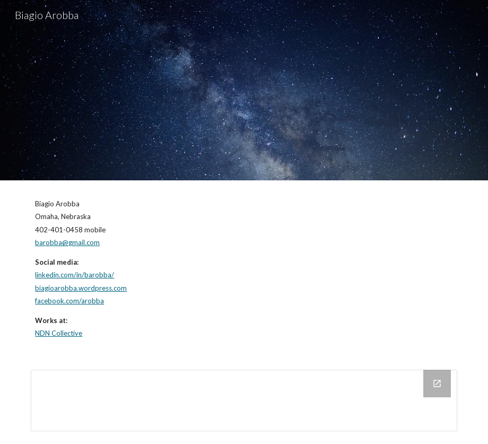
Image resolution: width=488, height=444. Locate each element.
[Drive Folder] (244, 400)
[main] (244, 268)
